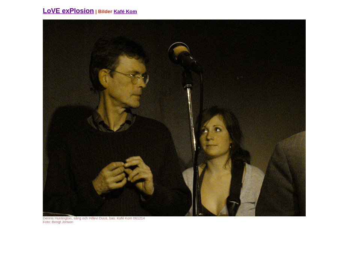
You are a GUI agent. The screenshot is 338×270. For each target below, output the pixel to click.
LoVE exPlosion (68, 11)
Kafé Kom (125, 11)
